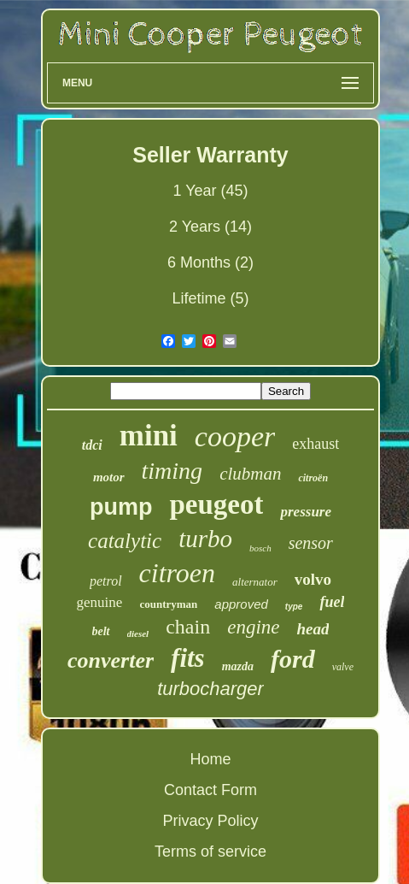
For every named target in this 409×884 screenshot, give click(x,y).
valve (342, 667)
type (294, 606)
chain (188, 627)
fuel (331, 601)
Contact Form (210, 790)
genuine (100, 602)
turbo (205, 538)
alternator (255, 581)
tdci (92, 445)
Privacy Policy (210, 820)
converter (110, 660)
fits (188, 658)
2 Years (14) (210, 226)
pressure (305, 512)
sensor (311, 542)
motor (109, 477)
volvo (313, 579)
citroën (313, 478)
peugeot (216, 504)
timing (172, 470)
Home (210, 759)
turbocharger (210, 688)
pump (121, 507)
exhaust (315, 443)
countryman (168, 604)
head (312, 629)
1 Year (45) (210, 190)
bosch (260, 548)
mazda (238, 666)
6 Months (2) (210, 262)
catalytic (124, 540)
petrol (106, 581)
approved (241, 604)
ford (293, 659)
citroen (177, 572)
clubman (250, 473)
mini (149, 435)
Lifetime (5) (210, 298)
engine (253, 627)
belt (101, 631)
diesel (138, 633)
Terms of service (210, 851)
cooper (235, 436)
